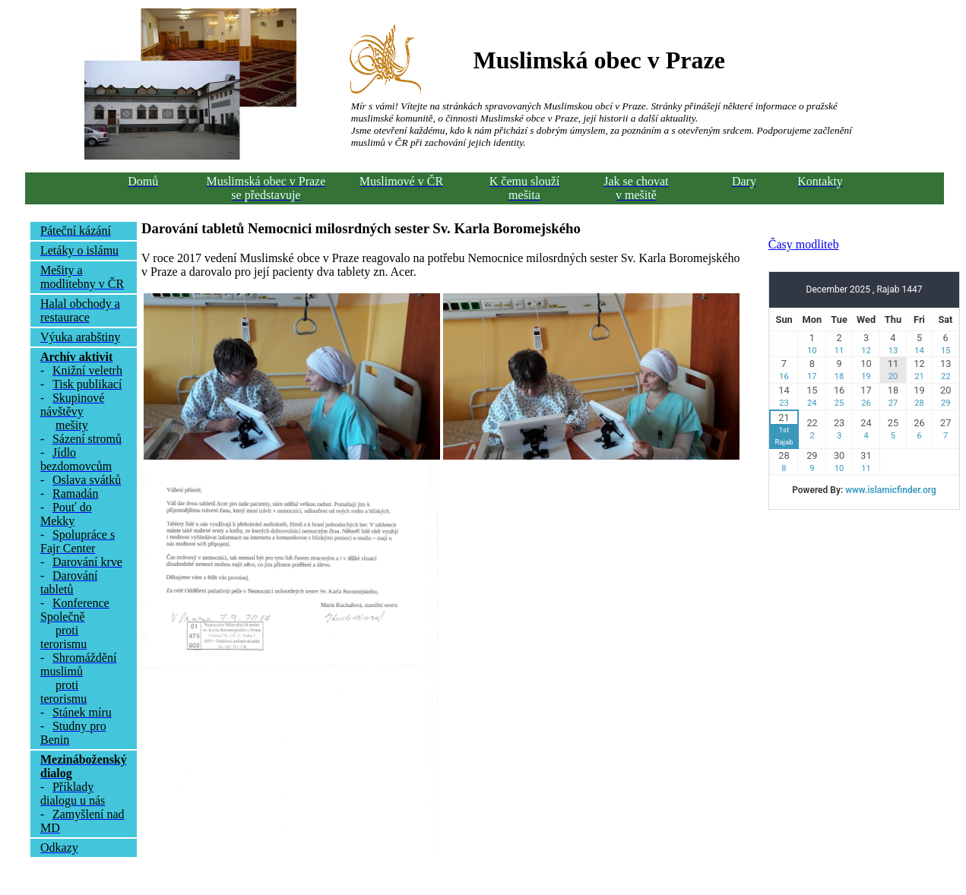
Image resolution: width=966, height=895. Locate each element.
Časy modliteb (803, 244)
